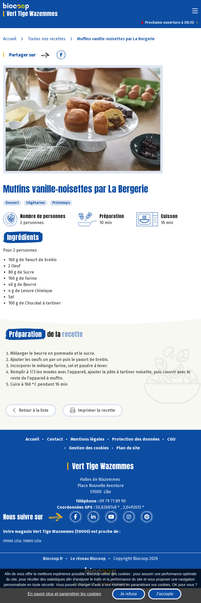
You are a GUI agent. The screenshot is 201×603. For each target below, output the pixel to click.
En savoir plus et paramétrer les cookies (64, 594)
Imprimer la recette (92, 410)
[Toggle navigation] (195, 12)
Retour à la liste (30, 410)
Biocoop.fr (53, 558)
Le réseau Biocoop (88, 558)
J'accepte (164, 594)
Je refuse (128, 594)
